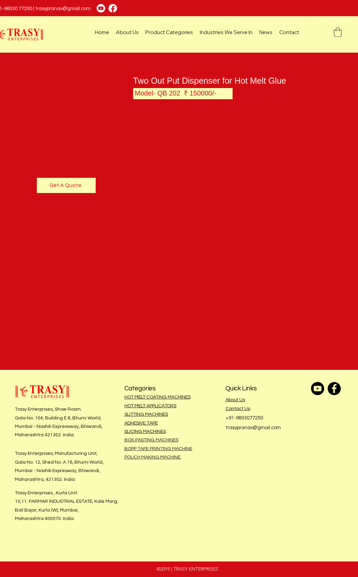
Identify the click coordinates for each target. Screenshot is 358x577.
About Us (235, 399)
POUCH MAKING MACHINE (153, 457)
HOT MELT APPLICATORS (150, 406)
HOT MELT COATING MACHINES (157, 397)
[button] (338, 32)
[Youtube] (101, 8)
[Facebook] (113, 8)
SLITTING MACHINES (146, 414)
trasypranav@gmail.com (63, 8)
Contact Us (237, 408)
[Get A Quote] (66, 185)
